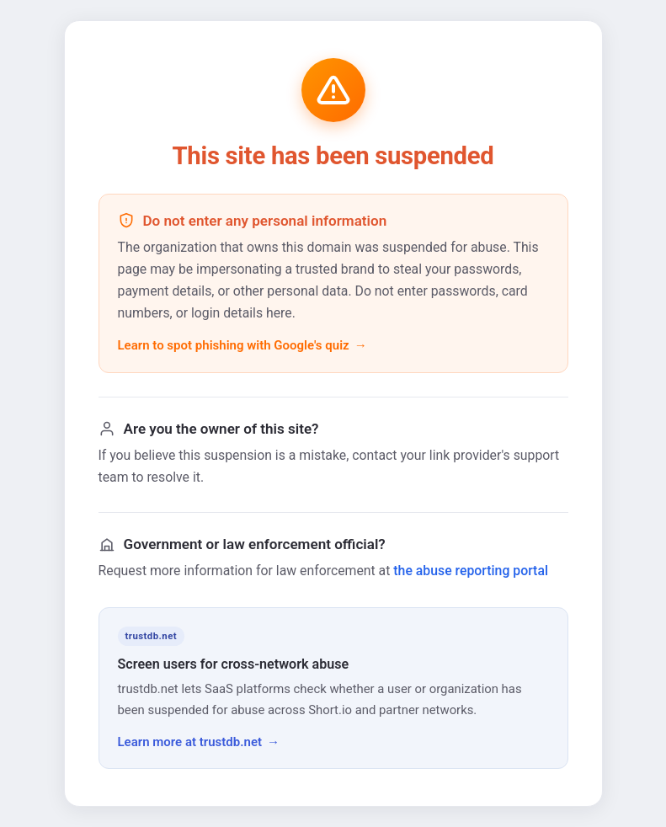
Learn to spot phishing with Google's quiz (233, 345)
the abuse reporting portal (470, 571)
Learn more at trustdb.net (190, 742)
